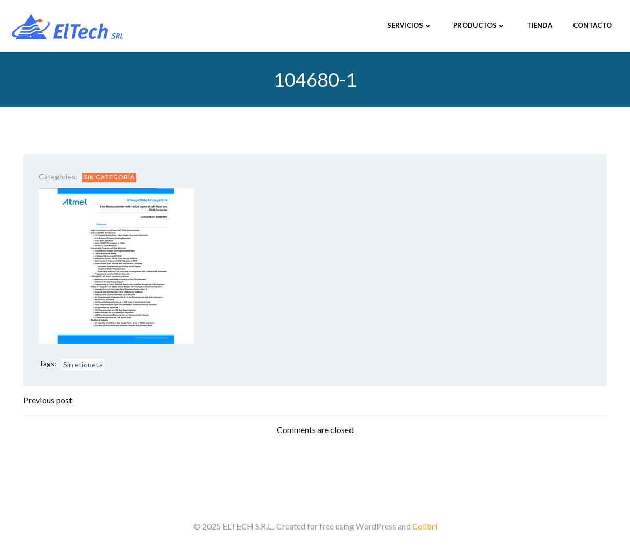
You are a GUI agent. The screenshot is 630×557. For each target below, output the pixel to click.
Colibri (424, 526)
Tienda (539, 25)
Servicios (409, 25)
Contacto (592, 25)
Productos (479, 25)
